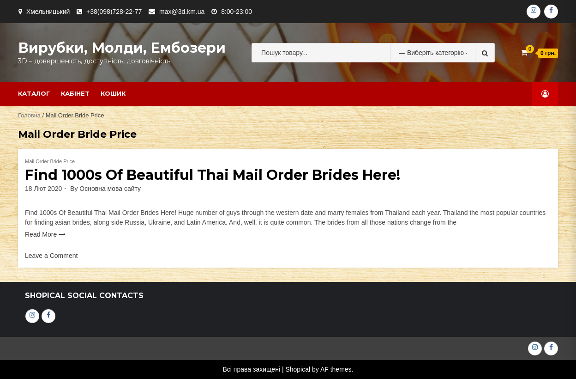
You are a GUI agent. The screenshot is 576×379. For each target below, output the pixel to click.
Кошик (113, 93)
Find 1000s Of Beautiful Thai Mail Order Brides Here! (212, 174)
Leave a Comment (51, 255)
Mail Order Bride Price (50, 161)
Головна (29, 115)
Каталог (34, 93)
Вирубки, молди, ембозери (122, 47)
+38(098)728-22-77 (114, 11)
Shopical (297, 369)
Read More (41, 234)
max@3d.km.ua (181, 11)
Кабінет (75, 93)
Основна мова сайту (110, 188)
